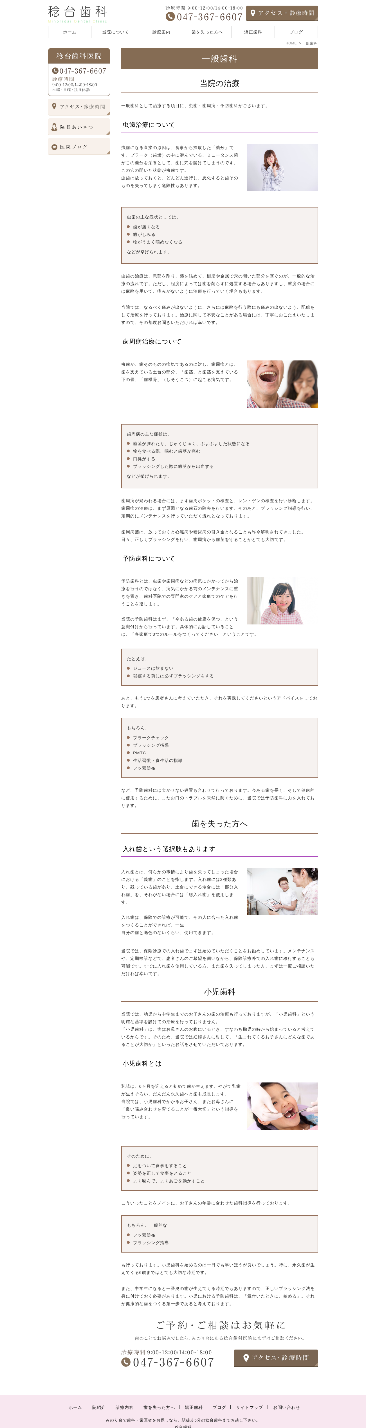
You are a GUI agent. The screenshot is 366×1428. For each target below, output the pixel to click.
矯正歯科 (253, 32)
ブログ (296, 32)
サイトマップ (249, 1396)
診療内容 (125, 1396)
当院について (115, 32)
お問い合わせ (286, 1396)
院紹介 (99, 1396)
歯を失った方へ (207, 32)
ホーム (70, 32)
